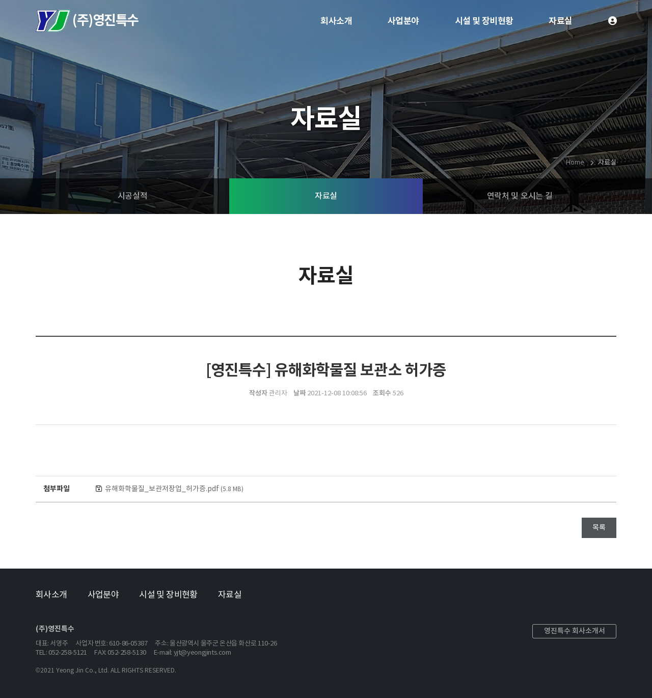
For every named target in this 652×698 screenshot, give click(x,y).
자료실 (560, 21)
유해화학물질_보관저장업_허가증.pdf (174, 489)
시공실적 (133, 196)
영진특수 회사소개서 (574, 631)
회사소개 (336, 21)
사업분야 (403, 21)
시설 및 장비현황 (484, 21)
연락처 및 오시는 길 (519, 196)
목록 (599, 528)
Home (574, 163)
